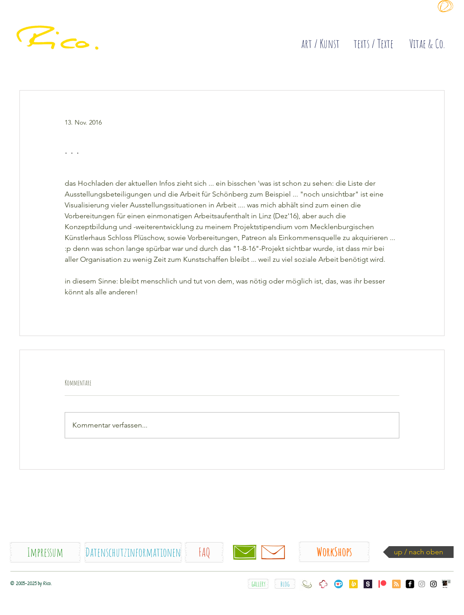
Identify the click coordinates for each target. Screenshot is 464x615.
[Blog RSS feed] (396, 584)
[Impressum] (45, 552)
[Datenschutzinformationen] (133, 552)
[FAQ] (204, 552)
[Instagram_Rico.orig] (433, 584)
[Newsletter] (273, 552)
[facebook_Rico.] (410, 584)
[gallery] (258, 584)
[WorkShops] (334, 552)
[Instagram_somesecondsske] (421, 584)
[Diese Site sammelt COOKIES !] (335, 20)
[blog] (284, 584)
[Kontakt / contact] (244, 552)
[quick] (83, 27)
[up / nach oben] (418, 552)
